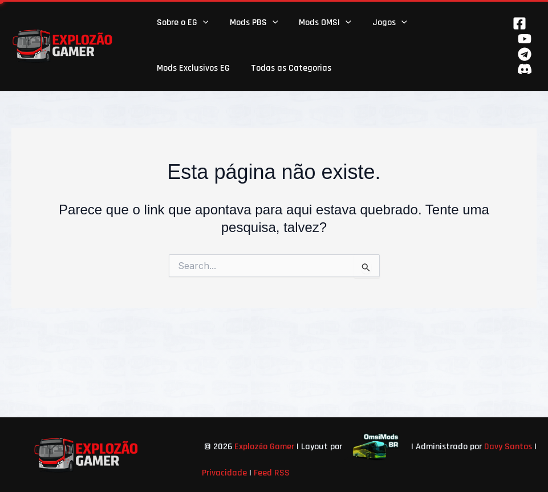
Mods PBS (249, 23)
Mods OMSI (317, 23)
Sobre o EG (181, 23)
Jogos (379, 23)
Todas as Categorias (286, 68)
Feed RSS (272, 473)
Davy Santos (508, 447)
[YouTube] (524, 39)
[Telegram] (524, 54)
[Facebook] (519, 23)
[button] (201, 23)
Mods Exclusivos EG (191, 68)
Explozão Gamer (264, 447)
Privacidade (224, 473)
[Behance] (524, 69)
